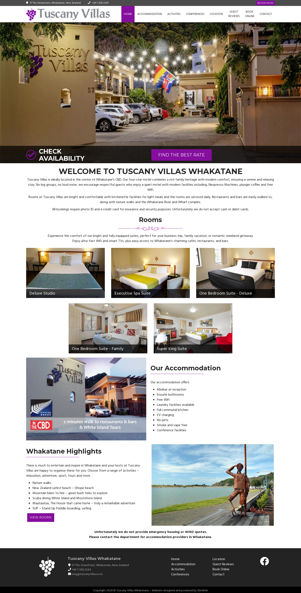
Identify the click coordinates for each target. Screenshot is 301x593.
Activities (174, 14)
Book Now (265, 2)
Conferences (195, 14)
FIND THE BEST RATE (181, 154)
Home (128, 14)
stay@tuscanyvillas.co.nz (87, 574)
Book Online (249, 14)
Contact (266, 14)
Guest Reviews (234, 14)
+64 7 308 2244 (100, 3)
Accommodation (149, 14)
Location (216, 14)
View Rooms (41, 517)
